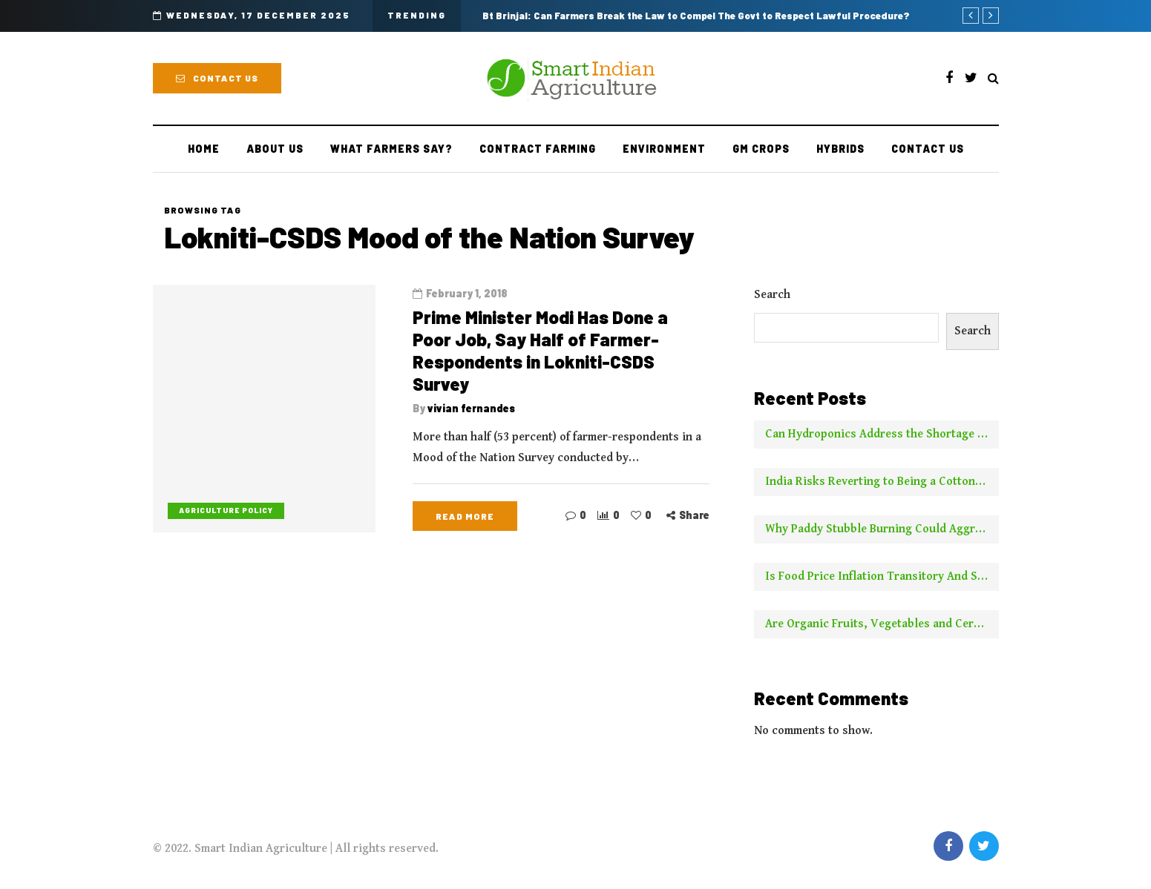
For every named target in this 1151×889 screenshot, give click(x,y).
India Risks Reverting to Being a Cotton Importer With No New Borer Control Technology (882, 482)
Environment (664, 148)
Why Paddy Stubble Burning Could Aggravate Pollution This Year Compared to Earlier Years (882, 529)
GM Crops (761, 148)
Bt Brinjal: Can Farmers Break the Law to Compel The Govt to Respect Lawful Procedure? (696, 16)
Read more (465, 516)
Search (772, 295)
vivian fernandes (471, 408)
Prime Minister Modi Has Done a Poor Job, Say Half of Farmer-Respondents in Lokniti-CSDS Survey (540, 350)
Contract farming (537, 148)
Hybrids (840, 148)
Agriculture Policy (226, 510)
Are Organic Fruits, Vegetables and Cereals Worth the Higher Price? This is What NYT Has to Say (882, 624)
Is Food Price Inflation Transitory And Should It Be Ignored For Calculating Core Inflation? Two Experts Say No (882, 576)
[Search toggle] (993, 79)
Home (204, 148)
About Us (275, 148)
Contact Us (217, 78)
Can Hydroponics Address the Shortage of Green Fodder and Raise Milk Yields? (882, 434)
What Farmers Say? (391, 148)
